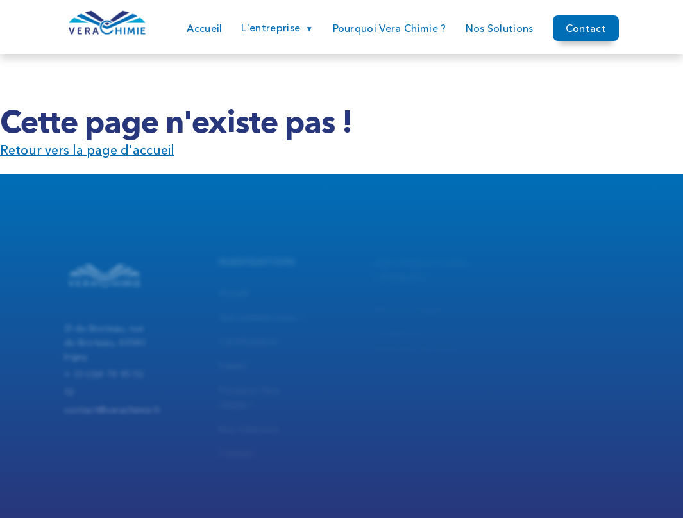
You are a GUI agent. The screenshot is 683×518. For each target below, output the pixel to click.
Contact (586, 29)
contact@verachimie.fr (112, 416)
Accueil (204, 28)
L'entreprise (270, 27)
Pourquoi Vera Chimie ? (389, 28)
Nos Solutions (500, 28)
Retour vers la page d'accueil (87, 150)
